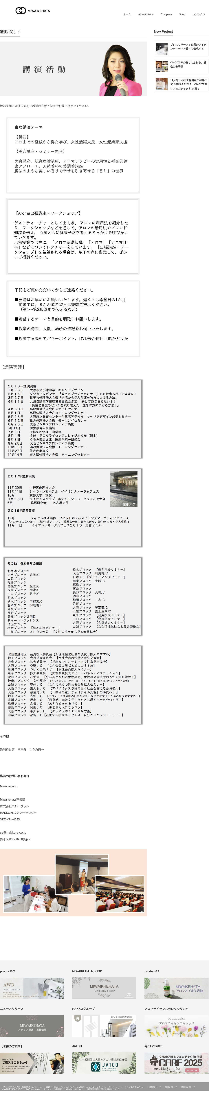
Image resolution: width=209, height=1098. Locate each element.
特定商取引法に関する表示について (103, 1089)
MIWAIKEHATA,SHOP (12, 1089)
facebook (207, 1095)
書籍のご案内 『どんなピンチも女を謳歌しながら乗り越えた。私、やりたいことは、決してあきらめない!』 (95, 1087)
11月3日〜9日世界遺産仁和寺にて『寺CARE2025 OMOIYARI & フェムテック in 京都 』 (188, 84)
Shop (182, 14)
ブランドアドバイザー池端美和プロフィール (22, 1087)
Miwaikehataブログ (74, 1089)
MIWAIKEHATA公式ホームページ (184, 1095)
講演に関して (171, 1087)
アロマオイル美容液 (53, 1089)
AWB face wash (33, 1089)
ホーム (127, 14)
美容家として (155, 1087)
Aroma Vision (145, 14)
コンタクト (198, 14)
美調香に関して (188, 1087)
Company (166, 14)
